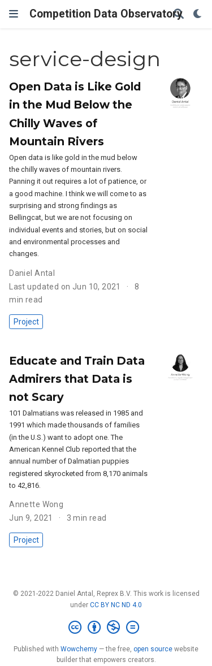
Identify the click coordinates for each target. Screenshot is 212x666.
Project (26, 321)
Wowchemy (78, 649)
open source (152, 649)
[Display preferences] (198, 14)
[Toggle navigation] (13, 13)
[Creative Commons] (106, 627)
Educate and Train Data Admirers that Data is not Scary (77, 379)
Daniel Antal (32, 273)
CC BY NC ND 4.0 (116, 605)
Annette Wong (36, 504)
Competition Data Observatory (106, 13)
